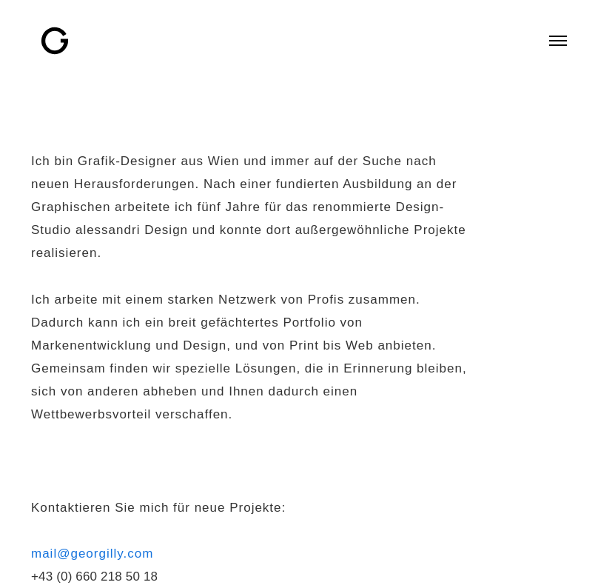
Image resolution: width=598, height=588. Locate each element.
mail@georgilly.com (92, 554)
